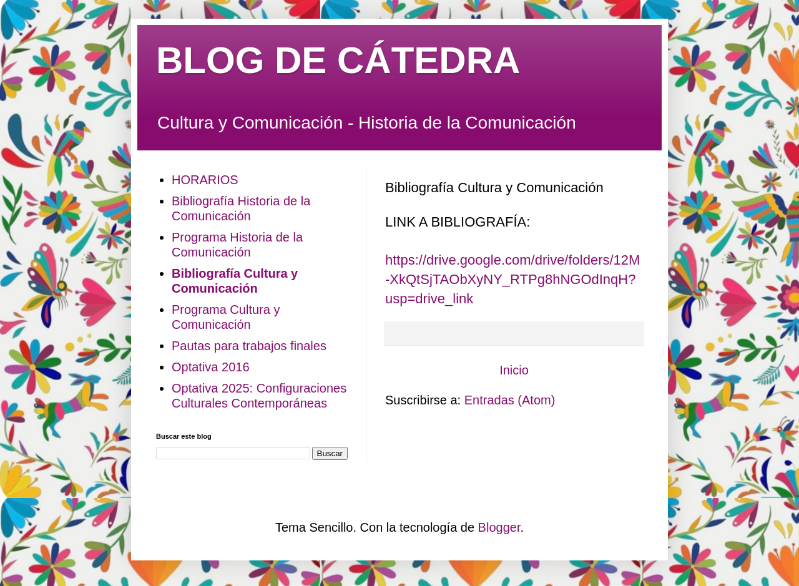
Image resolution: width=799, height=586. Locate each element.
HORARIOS (205, 180)
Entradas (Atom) (510, 400)
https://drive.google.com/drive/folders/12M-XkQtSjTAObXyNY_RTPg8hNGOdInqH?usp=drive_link (512, 279)
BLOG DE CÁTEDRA (338, 60)
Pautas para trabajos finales (249, 346)
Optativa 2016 (211, 367)
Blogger (499, 527)
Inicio (514, 370)
